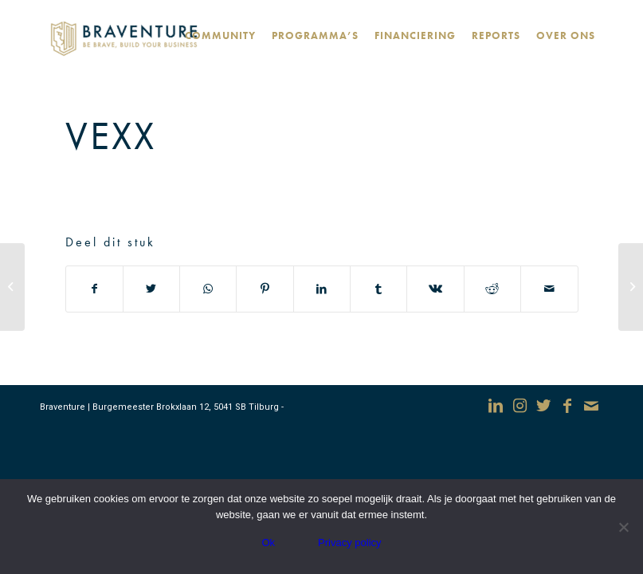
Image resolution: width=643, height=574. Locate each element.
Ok (268, 542)
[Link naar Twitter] (543, 406)
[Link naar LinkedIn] (496, 406)
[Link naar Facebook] (567, 406)
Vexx (110, 135)
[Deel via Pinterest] (264, 289)
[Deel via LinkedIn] (322, 289)
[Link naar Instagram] (519, 406)
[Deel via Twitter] (151, 289)
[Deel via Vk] (435, 289)
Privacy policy (349, 542)
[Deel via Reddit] (492, 289)
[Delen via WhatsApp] (208, 289)
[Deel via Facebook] (94, 289)
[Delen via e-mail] (549, 289)
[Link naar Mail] (591, 406)
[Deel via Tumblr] (378, 289)
